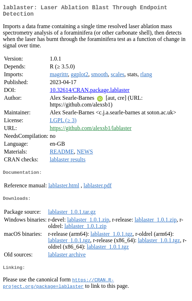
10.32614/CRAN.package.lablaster (90, 93)
